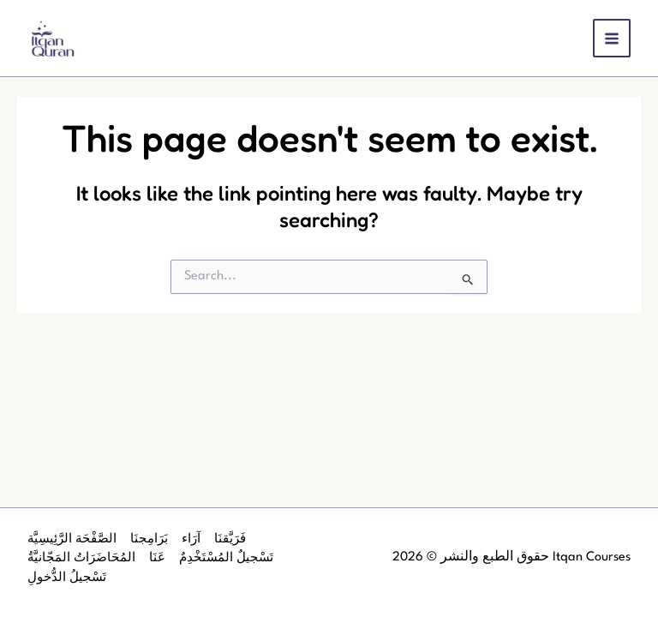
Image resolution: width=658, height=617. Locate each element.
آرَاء (191, 539)
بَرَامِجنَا (149, 539)
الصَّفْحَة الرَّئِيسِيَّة (72, 539)
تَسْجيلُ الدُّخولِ (66, 578)
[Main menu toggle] (612, 38)
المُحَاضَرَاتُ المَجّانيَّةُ (81, 558)
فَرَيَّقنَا (230, 539)
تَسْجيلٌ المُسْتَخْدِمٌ (226, 558)
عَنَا (157, 558)
